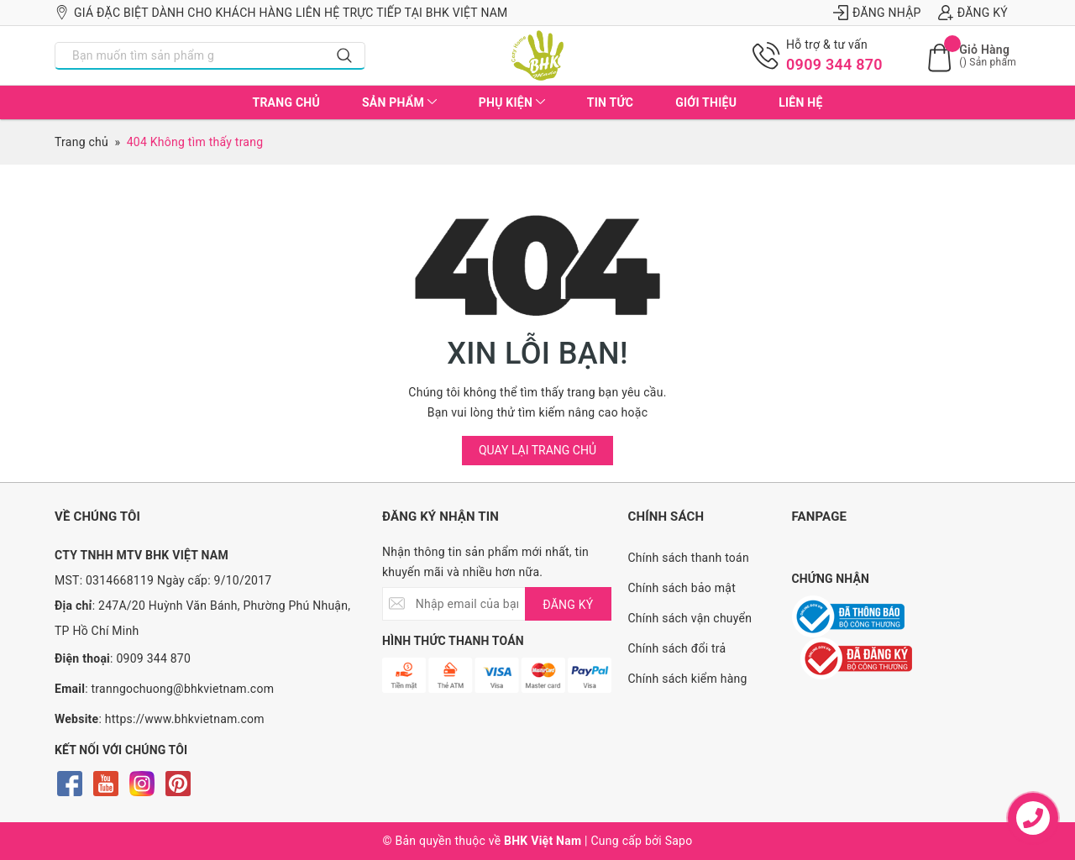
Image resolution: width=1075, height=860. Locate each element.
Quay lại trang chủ (537, 450)
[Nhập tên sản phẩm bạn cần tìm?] (190, 55)
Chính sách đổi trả (677, 648)
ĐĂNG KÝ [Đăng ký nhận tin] (568, 604)
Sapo (679, 840)
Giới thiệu (706, 102)
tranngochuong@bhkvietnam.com (183, 688)
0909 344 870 (834, 64)
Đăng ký (973, 12)
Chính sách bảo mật (682, 588)
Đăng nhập (877, 12)
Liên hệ (800, 102)
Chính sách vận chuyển (690, 618)
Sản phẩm (399, 102)
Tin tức (610, 102)
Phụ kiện (512, 102)
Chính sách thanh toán (688, 557)
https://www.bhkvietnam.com (185, 719)
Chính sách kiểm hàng (687, 678)
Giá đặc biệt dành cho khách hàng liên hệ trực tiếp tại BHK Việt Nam (281, 12)
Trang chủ (285, 102)
